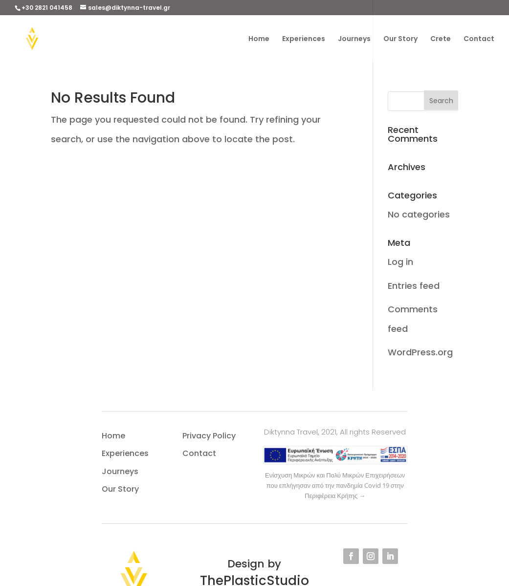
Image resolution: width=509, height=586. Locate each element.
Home (258, 39)
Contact (479, 39)
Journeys (354, 39)
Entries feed (414, 286)
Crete (440, 39)
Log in (400, 262)
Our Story (400, 39)
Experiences (303, 39)
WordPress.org (420, 352)
